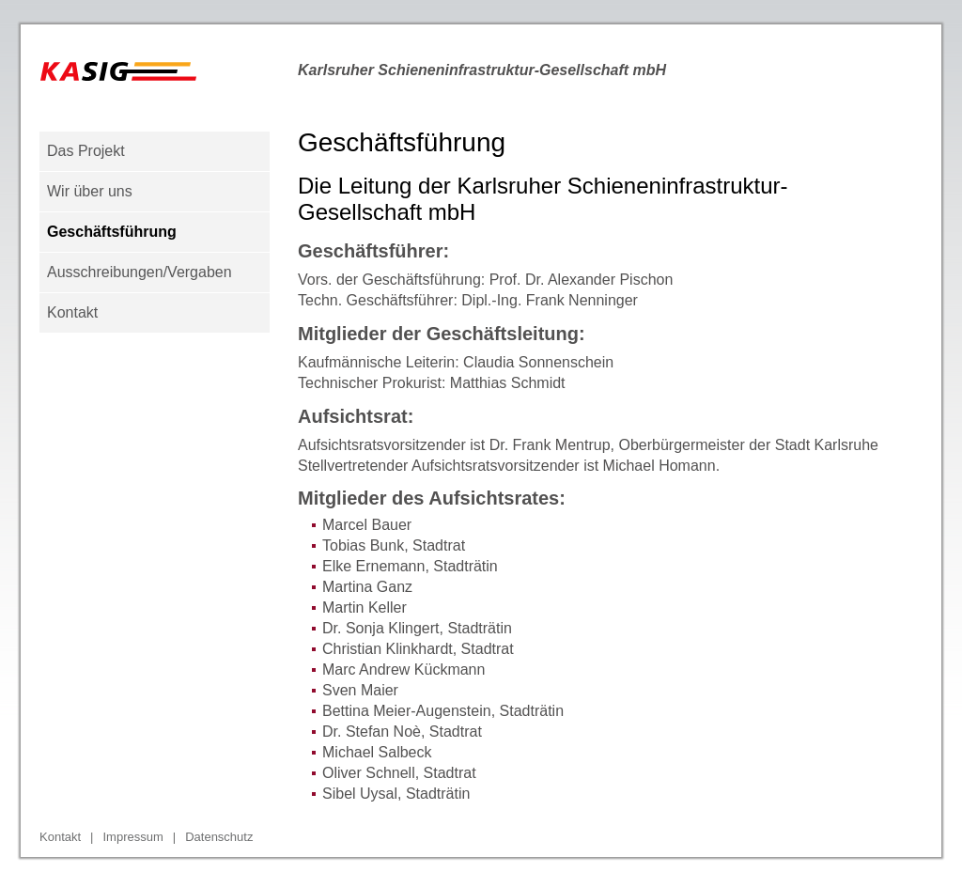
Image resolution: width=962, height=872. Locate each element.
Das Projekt (86, 151)
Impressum (132, 837)
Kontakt (72, 312)
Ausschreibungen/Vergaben (139, 272)
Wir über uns (89, 191)
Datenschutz (219, 837)
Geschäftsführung (112, 232)
